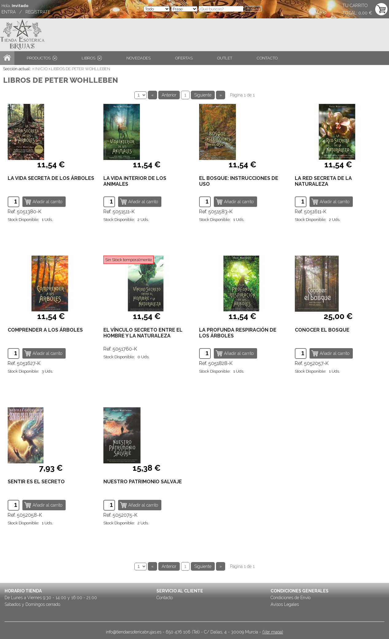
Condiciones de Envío (290, 597)
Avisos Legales (285, 604)
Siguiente (202, 95)
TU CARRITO (355, 5)
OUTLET (224, 58)
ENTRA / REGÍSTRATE (26, 12)
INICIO (41, 69)
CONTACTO (267, 58)
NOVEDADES (138, 58)
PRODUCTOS (42, 58)
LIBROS (92, 58)
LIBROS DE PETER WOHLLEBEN (80, 69)
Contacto (164, 597)
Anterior (169, 95)
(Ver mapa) (272, 631)
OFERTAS (184, 58)
